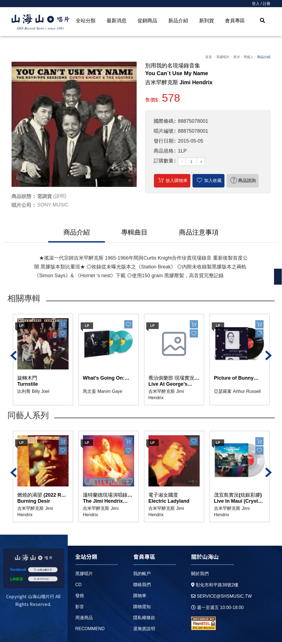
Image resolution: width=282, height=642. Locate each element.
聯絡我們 (142, 584)
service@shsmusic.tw (221, 596)
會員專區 (235, 20)
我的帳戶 (142, 573)
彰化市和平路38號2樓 (214, 585)
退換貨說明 (144, 628)
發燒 (79, 595)
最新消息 (116, 20)
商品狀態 (21, 196)
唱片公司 (21, 205)
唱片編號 (163, 131)
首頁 (208, 57)
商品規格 (163, 151)
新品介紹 (178, 20)
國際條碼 (163, 121)
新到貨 (206, 20)
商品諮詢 (247, 180)
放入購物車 (177, 180)
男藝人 (249, 57)
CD (78, 584)
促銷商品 (147, 20)
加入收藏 (213, 180)
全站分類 (86, 20)
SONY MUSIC (53, 205)
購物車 (139, 595)
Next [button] (268, 355)
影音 (79, 606)
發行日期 (163, 141)
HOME (40, 22)
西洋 (236, 57)
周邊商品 (84, 617)
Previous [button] (13, 355)
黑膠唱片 (223, 57)
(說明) (59, 196)
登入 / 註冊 (261, 3)
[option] (74, 124)
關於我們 (200, 573)
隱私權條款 (144, 617)
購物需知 (142, 606)
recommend (90, 628)
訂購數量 (163, 161)
